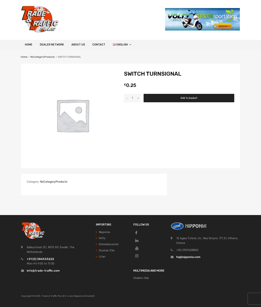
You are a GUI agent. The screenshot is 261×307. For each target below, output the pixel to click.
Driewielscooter (109, 244)
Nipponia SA (80, 296)
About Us (78, 44)
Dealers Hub (141, 278)
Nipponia (104, 232)
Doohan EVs (107, 250)
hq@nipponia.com (188, 257)
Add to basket (188, 97)
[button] (130, 44)
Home (28, 44)
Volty (102, 238)
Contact (98, 44)
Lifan (102, 256)
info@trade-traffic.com (43, 270)
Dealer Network (52, 44)
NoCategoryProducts (42, 56)
